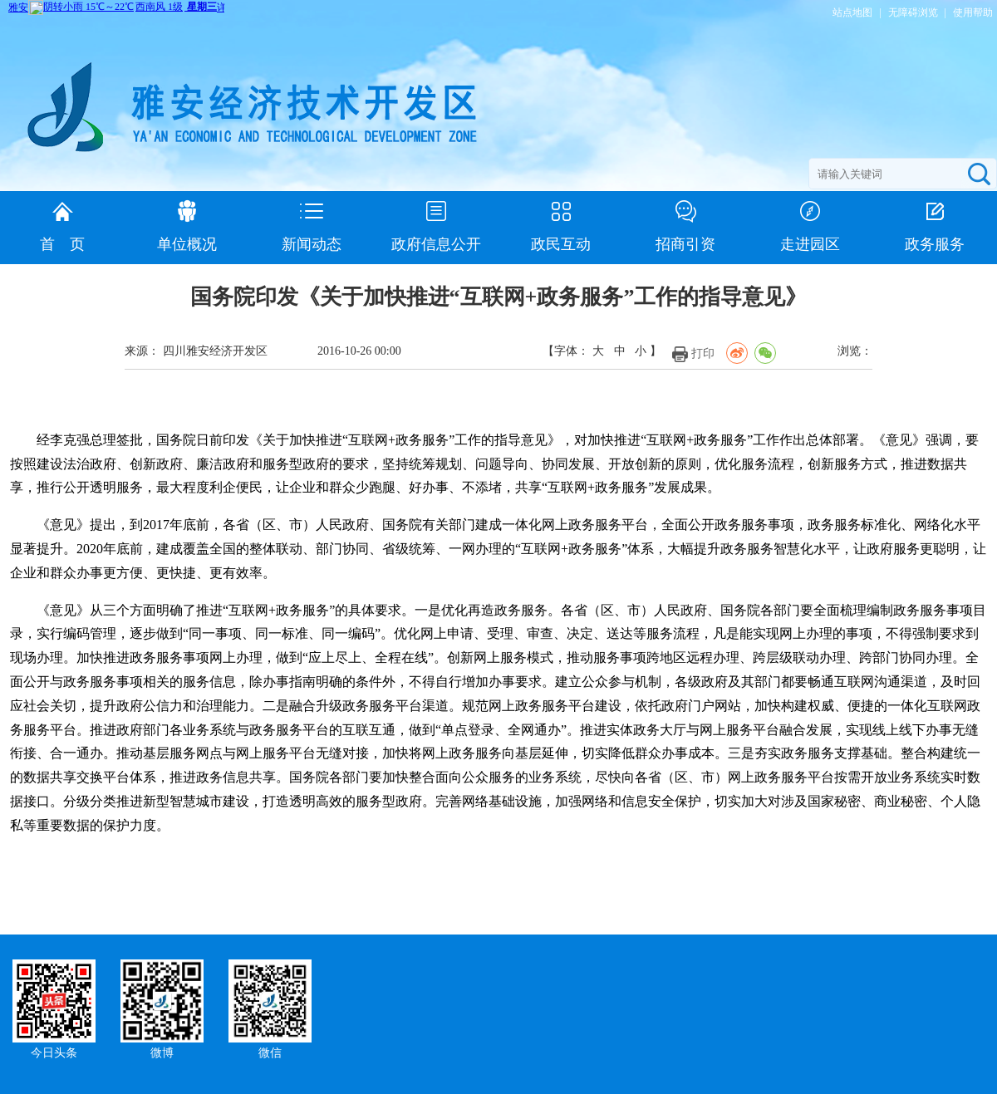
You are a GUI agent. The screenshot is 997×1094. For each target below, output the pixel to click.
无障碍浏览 (913, 12)
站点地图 (852, 12)
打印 (703, 353)
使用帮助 (973, 12)
